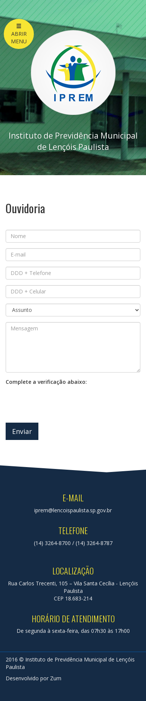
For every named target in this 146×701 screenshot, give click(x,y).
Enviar (22, 431)
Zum (55, 678)
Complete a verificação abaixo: (46, 381)
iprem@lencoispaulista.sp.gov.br (73, 510)
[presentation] (63, 402)
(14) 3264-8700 (52, 543)
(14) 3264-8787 (94, 543)
